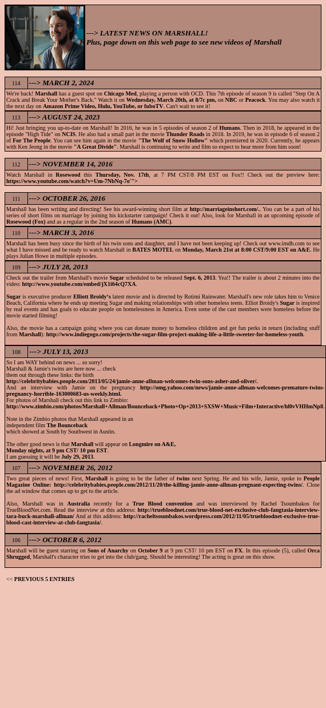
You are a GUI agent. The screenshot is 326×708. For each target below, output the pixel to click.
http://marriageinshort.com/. (225, 209)
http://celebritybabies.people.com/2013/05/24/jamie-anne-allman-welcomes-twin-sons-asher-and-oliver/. (132, 381)
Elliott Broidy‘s (92, 296)
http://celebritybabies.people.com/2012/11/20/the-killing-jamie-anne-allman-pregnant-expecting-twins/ (178, 485)
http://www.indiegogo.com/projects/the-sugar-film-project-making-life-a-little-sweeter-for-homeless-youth (174, 334)
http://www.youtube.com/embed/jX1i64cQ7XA (79, 284)
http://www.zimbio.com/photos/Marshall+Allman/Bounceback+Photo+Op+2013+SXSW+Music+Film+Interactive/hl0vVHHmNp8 (164, 406)
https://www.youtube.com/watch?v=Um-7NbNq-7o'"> (72, 181)
